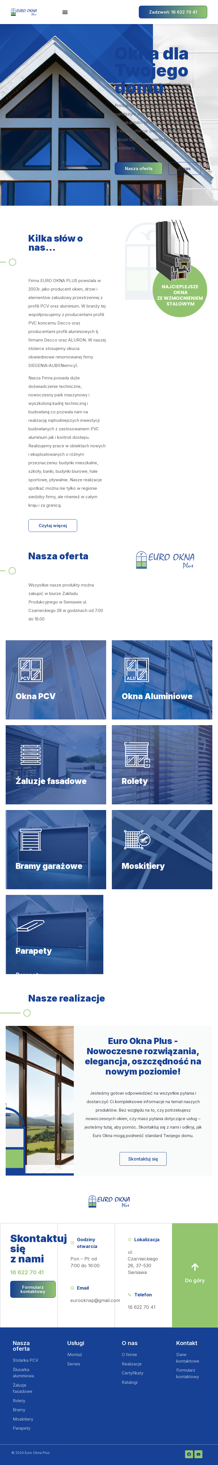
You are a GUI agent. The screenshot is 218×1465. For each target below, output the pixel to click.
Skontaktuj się (143, 1159)
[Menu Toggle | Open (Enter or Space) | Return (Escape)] (65, 12)
